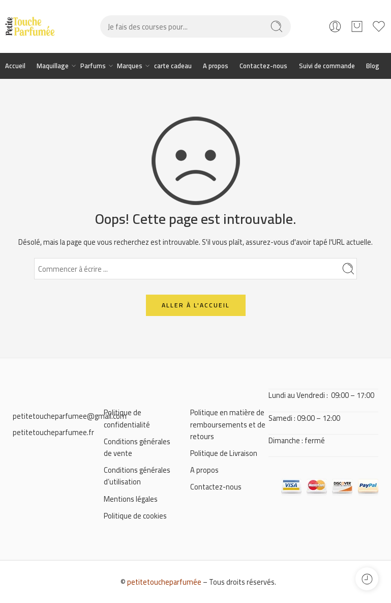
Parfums (93, 66)
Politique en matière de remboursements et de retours (227, 424)
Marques (129, 66)
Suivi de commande (327, 66)
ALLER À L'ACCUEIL (196, 305)
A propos (215, 66)
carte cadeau (173, 66)
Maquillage (53, 66)
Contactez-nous (263, 66)
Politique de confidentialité (127, 418)
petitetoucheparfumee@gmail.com (70, 416)
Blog (372, 66)
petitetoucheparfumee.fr (53, 432)
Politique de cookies (135, 516)
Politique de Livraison (223, 453)
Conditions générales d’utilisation (137, 476)
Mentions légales (131, 499)
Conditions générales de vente (137, 447)
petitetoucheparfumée (164, 582)
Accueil (15, 66)
